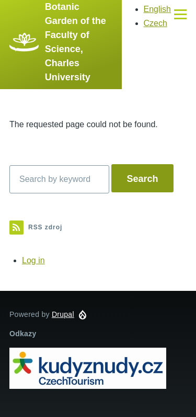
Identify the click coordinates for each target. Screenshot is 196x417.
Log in (33, 260)
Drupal (63, 314)
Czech (155, 23)
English (157, 9)
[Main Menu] (180, 14)
